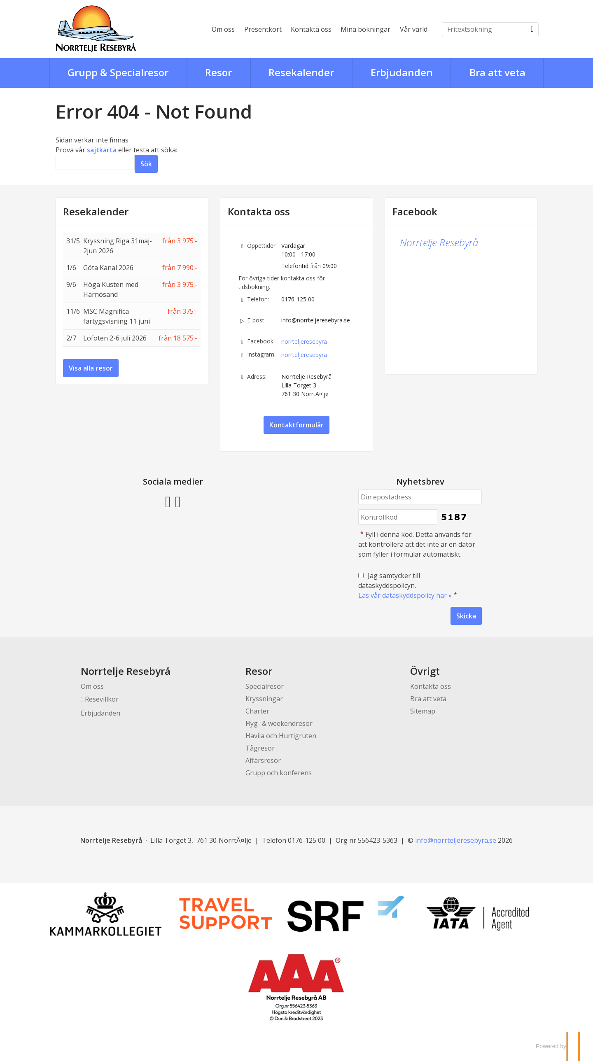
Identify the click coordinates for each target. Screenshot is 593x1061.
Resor (258, 671)
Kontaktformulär (296, 424)
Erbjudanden (100, 713)
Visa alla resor (91, 368)
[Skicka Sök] (146, 164)
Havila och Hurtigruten (280, 735)
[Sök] (95, 162)
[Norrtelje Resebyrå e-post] (455, 840)
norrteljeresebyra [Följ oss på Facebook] (304, 341)
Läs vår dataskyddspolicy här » (405, 595)
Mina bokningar (365, 29)
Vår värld (413, 29)
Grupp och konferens (278, 772)
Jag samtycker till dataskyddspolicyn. (408, 585)
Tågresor (260, 748)
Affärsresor (263, 760)
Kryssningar (264, 698)
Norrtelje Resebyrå (439, 242)
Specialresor (264, 686)
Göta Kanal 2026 (108, 267)
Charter (257, 711)
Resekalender (95, 211)
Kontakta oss (311, 29)
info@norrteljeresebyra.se (315, 320)
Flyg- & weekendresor (279, 723)
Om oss (223, 29)
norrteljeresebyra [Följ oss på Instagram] (304, 355)
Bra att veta (428, 698)
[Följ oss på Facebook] (168, 501)
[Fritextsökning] (484, 29)
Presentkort (263, 29)
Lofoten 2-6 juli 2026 (115, 338)
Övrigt (425, 671)
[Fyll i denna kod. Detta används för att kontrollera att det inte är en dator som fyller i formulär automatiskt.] (397, 517)
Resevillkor (102, 699)
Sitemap (422, 711)
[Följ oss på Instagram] (178, 501)
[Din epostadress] (420, 497)
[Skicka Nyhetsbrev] (466, 616)
